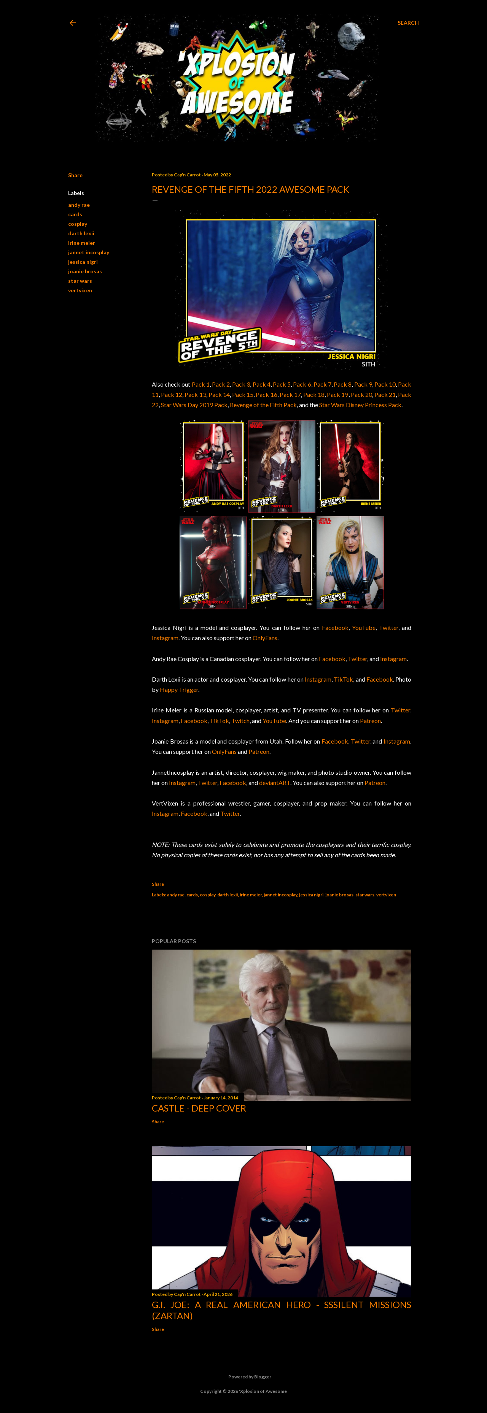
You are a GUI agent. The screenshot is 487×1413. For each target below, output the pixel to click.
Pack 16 (266, 394)
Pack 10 (385, 384)
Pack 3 (241, 384)
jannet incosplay (88, 252)
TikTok (343, 679)
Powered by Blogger (243, 1376)
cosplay (77, 223)
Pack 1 (201, 384)
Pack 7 (322, 384)
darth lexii (81, 233)
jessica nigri (83, 261)
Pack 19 (337, 394)
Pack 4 (262, 384)
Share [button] (75, 175)
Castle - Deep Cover (199, 1107)
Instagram (165, 637)
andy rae (79, 204)
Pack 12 (171, 394)
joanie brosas (85, 271)
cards (75, 214)
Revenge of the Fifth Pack (263, 404)
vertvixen (80, 290)
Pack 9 (363, 384)
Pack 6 (302, 384)
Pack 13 (195, 394)
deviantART (274, 782)
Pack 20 (361, 394)
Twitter (388, 627)
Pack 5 (282, 384)
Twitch (240, 720)
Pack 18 (314, 394)
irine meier (81, 242)
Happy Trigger (179, 689)
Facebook (335, 627)
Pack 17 (290, 394)
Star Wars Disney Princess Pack (360, 404)
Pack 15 (242, 394)
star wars (80, 281)
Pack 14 (219, 394)
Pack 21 (385, 394)
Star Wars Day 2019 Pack (194, 404)
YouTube (364, 627)
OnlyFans (265, 637)
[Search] (408, 23)
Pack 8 (343, 384)
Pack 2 (221, 384)
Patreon (370, 720)
